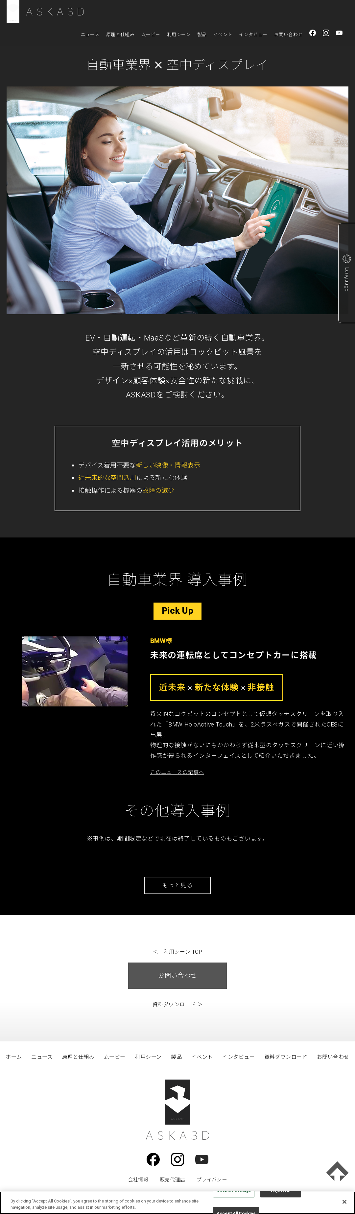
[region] (177, 1202)
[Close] (344, 1202)
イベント (222, 34)
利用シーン (178, 34)
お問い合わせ (288, 34)
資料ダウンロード (286, 1057)
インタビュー (253, 34)
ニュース (90, 34)
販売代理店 (172, 1180)
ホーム (14, 1057)
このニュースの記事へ (177, 772)
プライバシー (212, 1180)
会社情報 (138, 1180)
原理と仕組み (120, 34)
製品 (202, 34)
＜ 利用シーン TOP (177, 952)
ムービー (150, 34)
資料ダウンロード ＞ (178, 1004)
